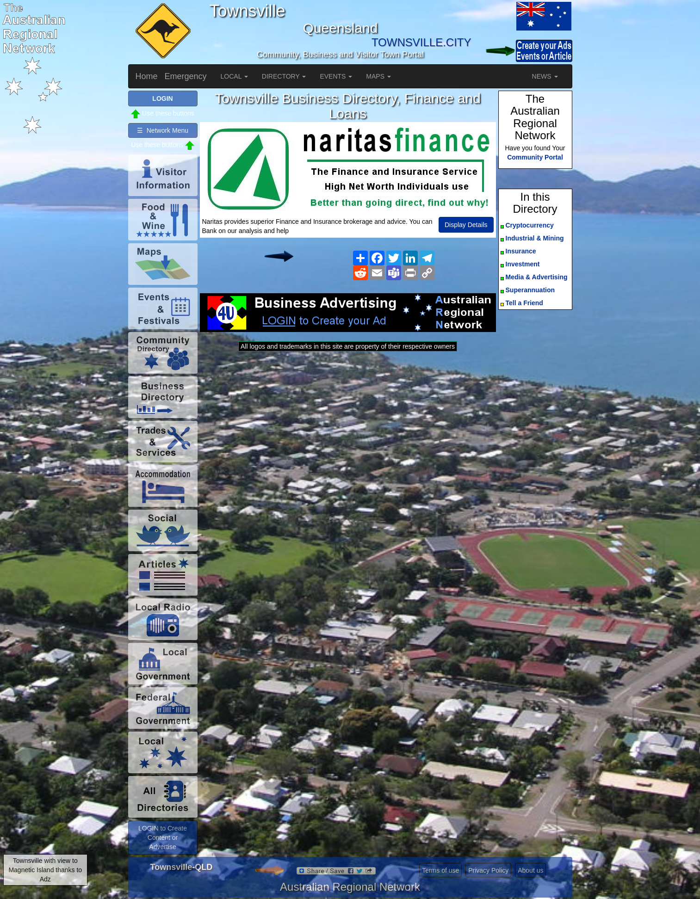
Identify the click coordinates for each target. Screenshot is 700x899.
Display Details (466, 224)
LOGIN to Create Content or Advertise (162, 837)
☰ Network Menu (162, 130)
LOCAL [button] (234, 76)
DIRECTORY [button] (284, 76)
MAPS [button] (378, 76)
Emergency (186, 76)
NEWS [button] (545, 76)
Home (147, 76)
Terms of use (440, 870)
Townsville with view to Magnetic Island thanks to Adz (45, 870)
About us (530, 870)
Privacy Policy (488, 870)
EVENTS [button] (336, 76)
